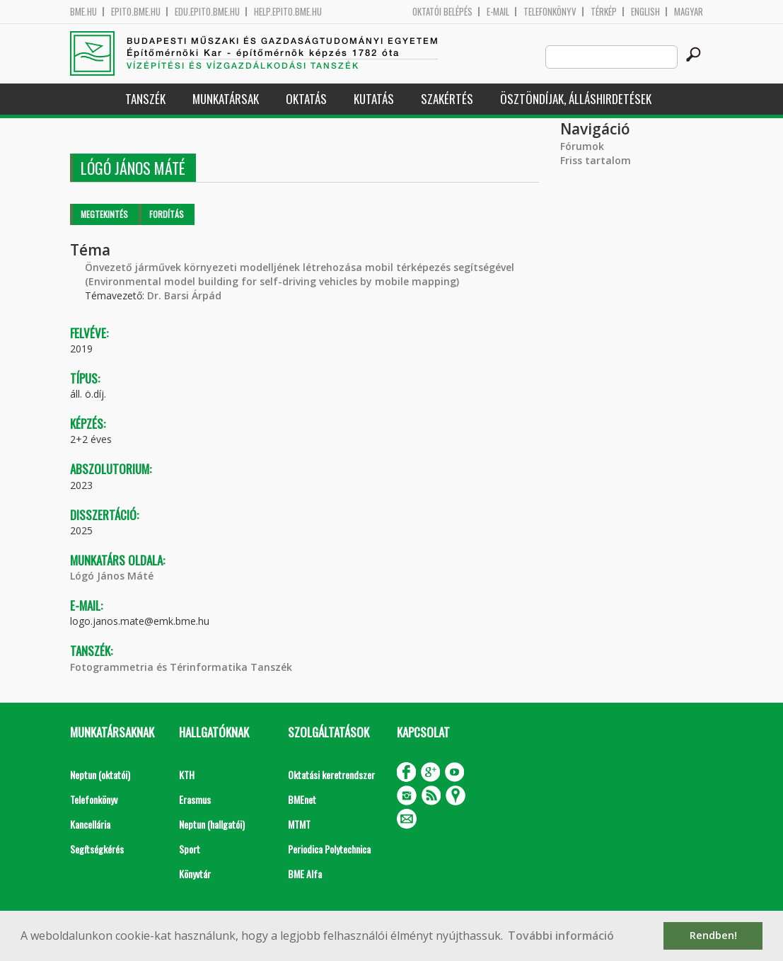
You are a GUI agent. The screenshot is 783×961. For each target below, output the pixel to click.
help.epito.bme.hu (288, 11)
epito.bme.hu (136, 11)
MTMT (299, 824)
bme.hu (83, 11)
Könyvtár (195, 873)
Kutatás (374, 99)
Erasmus (195, 799)
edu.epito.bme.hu (207, 11)
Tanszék (145, 99)
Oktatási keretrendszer (331, 774)
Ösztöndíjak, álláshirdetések (575, 99)
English (645, 11)
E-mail (498, 11)
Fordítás (166, 214)
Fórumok (582, 146)
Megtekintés (104, 214)
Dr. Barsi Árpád (184, 295)
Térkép (604, 11)
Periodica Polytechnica (329, 848)
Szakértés (447, 99)
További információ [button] (561, 935)
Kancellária (90, 824)
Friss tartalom (595, 160)
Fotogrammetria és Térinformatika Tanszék (181, 667)
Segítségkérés (97, 848)
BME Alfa (305, 873)
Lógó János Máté (111, 575)
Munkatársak (225, 99)
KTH (187, 774)
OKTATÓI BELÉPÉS (442, 11)
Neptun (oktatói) (100, 774)
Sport (189, 848)
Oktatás (306, 99)
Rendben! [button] (713, 935)
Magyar (688, 11)
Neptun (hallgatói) (212, 824)
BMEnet (302, 799)
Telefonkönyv (549, 11)
